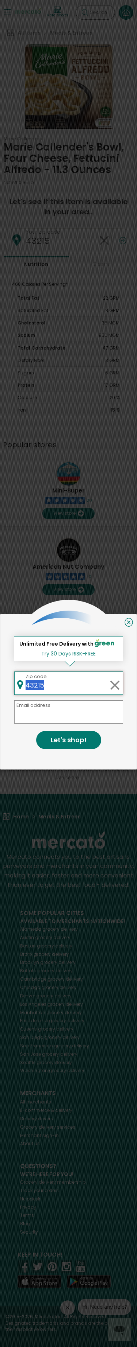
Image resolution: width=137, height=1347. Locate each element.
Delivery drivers (36, 1119)
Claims (101, 264)
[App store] (39, 1281)
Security (29, 1232)
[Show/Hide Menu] (7, 12)
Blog (25, 1224)
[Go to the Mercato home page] (28, 10)
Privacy (28, 1207)
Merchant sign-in (39, 1135)
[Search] (95, 12)
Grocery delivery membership (52, 1182)
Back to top (68, 684)
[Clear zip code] (104, 240)
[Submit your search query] (84, 12)
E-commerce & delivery (46, 1110)
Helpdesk (30, 1199)
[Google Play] (89, 1281)
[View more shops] (57, 12)
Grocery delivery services (47, 1127)
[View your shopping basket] (126, 12)
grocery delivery (49, 929)
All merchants (35, 1102)
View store (68, 513)
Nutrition (36, 264)
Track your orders (39, 1190)
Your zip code (43, 231)
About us (30, 1143)
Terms (27, 1215)
